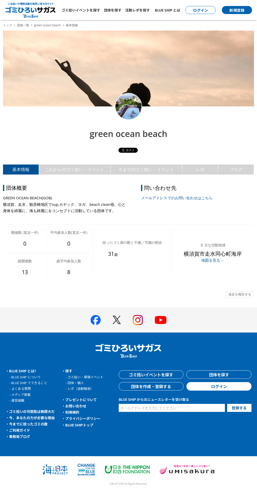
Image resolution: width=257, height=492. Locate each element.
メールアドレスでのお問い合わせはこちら (177, 197)
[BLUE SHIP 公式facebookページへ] (96, 320)
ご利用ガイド (19, 430)
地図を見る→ (212, 260)
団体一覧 (23, 25)
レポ (200, 169)
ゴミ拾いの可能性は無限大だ (32, 411)
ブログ (236, 169)
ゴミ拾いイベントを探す (80, 10)
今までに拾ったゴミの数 (28, 423)
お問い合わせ (75, 405)
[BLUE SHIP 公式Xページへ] (117, 320)
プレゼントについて (81, 399)
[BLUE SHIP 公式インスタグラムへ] (138, 320)
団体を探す (112, 10)
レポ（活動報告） (81, 388)
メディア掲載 (21, 394)
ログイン (219, 386)
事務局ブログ (19, 436)
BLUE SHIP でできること (29, 382)
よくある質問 (21, 388)
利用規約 (72, 412)
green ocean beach (47, 25)
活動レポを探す (137, 10)
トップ (7, 25)
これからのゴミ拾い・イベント (74, 169)
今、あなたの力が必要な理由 (32, 417)
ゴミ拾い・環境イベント (85, 377)
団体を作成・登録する (151, 386)
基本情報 (20, 169)
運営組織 (17, 400)
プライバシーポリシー (82, 418)
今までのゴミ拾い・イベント (146, 169)
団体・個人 (76, 382)
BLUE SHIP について (26, 377)
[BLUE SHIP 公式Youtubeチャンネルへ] (160, 320)
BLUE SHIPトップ (79, 424)
